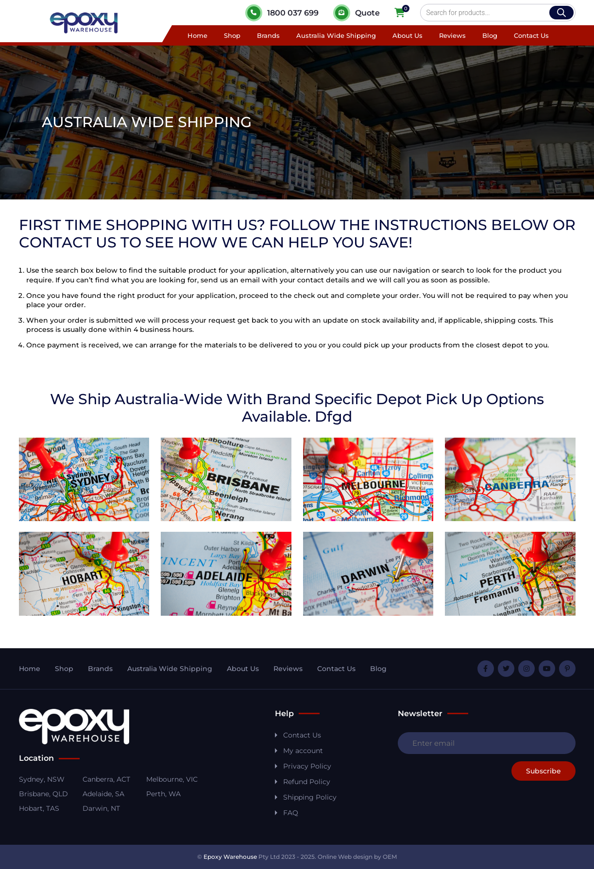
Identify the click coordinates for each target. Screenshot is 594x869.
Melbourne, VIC (172, 779)
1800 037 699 (282, 12)
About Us (407, 35)
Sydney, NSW (42, 779)
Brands (268, 35)
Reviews (452, 35)
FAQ (290, 812)
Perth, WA (163, 793)
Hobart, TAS (39, 808)
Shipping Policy (310, 797)
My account (303, 750)
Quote (356, 12)
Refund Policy (306, 781)
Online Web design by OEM (357, 856)
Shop (232, 35)
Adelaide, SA (103, 793)
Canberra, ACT (106, 779)
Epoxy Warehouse (230, 856)
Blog (489, 35)
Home (197, 35)
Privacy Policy (307, 766)
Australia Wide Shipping (336, 35)
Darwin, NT (101, 808)
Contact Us (531, 35)
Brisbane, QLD (43, 793)
